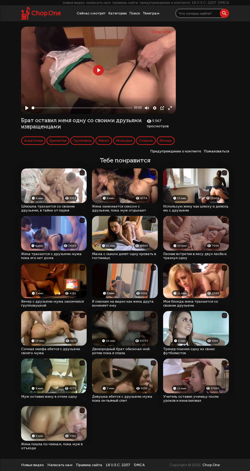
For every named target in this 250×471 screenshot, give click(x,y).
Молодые (124, 140)
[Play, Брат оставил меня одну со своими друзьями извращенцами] (26, 108)
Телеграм (151, 13)
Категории (117, 13)
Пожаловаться (216, 151)
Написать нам (59, 465)
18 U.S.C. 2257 (204, 2)
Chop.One (46, 13)
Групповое (82, 140)
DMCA (223, 2)
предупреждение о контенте (165, 2)
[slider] (82, 108)
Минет (103, 140)
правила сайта (125, 2)
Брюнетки (57, 140)
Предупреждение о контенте (176, 151)
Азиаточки (33, 140)
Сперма (146, 140)
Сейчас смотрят (91, 13)
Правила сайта (89, 465)
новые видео (74, 2)
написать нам (98, 2)
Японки (166, 140)
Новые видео (32, 465)
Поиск (134, 13)
